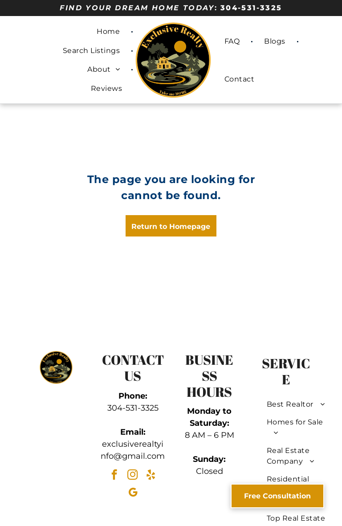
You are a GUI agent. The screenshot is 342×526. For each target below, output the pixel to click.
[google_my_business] (133, 493)
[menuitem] (109, 32)
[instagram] (132, 476)
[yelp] (151, 476)
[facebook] (114, 476)
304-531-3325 (251, 8)
